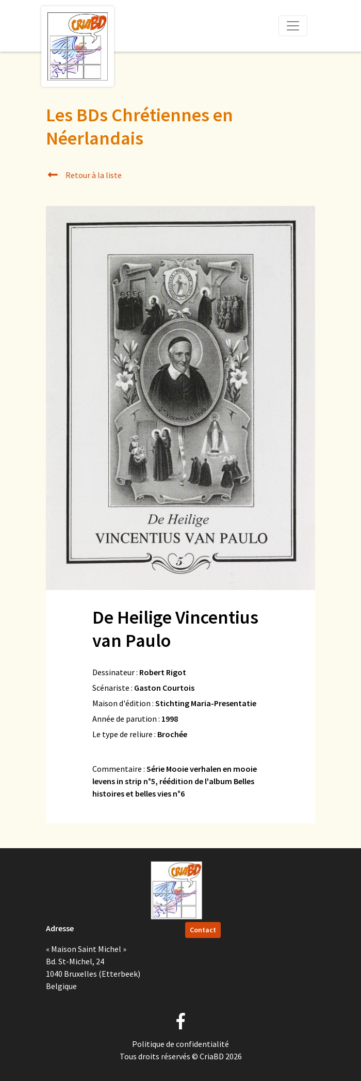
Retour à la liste (84, 175)
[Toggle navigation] (292, 25)
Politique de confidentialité (180, 1044)
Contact (203, 929)
